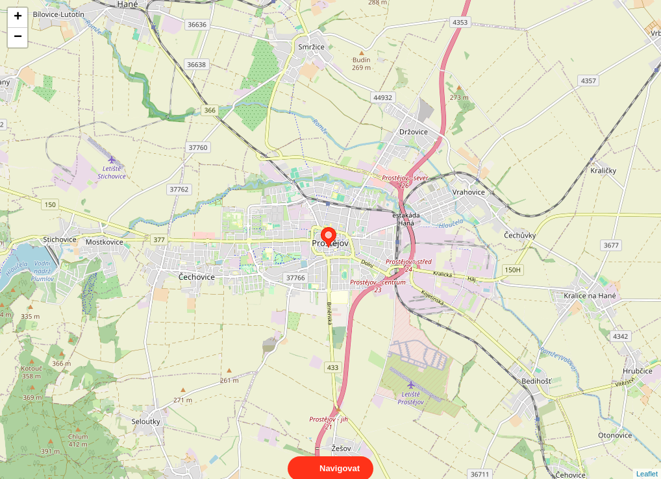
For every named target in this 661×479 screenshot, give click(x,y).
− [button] (18, 37)
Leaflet (647, 462)
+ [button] (18, 17)
